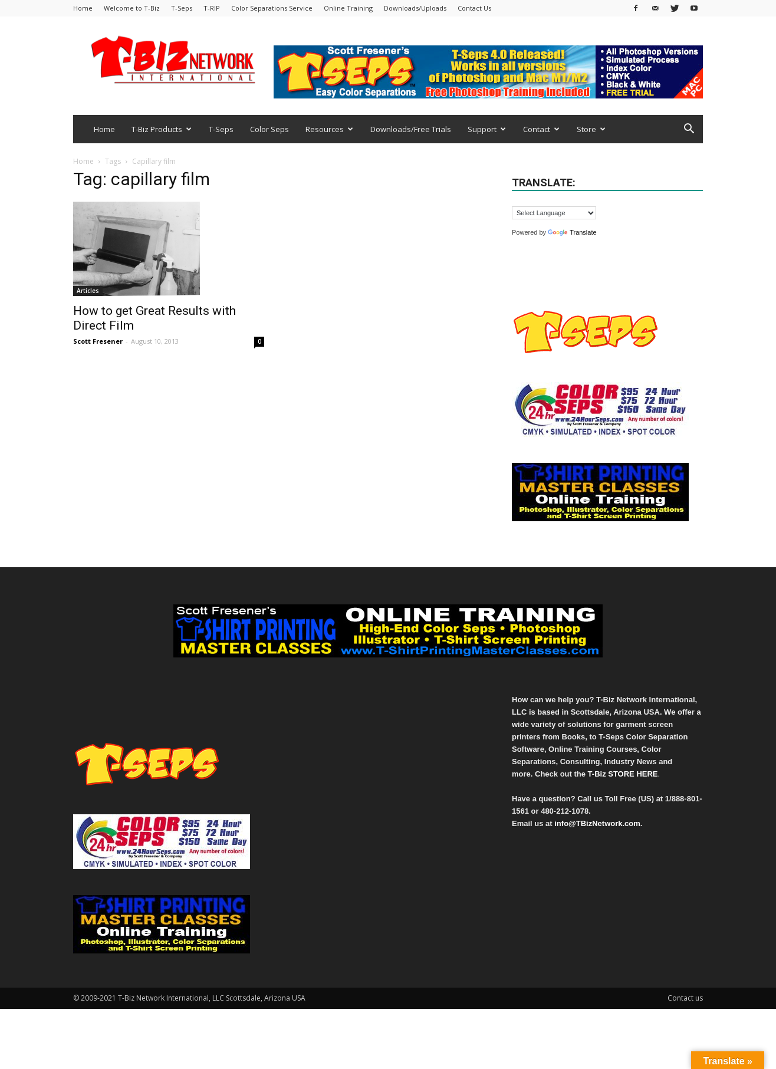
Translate (572, 232)
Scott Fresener (98, 341)
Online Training (348, 8)
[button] (689, 130)
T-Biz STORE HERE (623, 773)
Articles (88, 291)
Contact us (685, 998)
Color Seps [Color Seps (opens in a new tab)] (269, 129)
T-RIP (211, 8)
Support (487, 129)
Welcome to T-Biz (132, 8)
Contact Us (474, 8)
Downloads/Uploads (415, 8)
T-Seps (181, 8)
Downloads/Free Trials (410, 129)
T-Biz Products (161, 129)
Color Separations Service (272, 8)
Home (83, 8)
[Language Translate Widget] (554, 212)
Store (591, 129)
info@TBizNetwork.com (597, 823)
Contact (541, 129)
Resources (329, 129)
